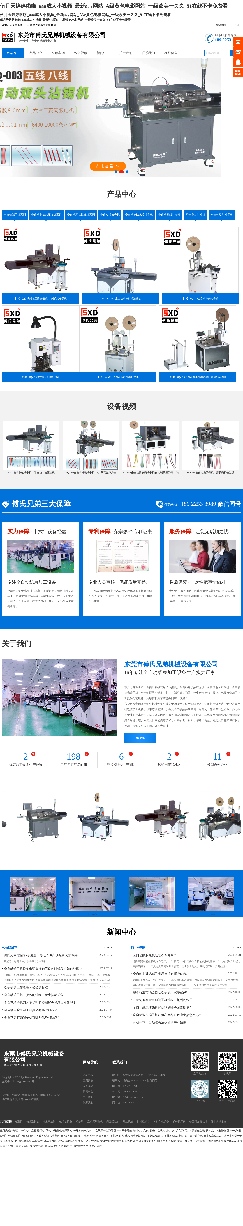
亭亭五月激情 (168, 1141)
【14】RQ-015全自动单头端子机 (200, 298)
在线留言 (171, 53)
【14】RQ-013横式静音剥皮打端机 (40, 377)
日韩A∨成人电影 (173, 1135)
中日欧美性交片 (79, 1146)
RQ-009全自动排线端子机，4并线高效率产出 (91, 472)
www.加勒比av (66, 1141)
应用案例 (58, 53)
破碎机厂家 (179, 1121)
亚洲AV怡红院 (155, 1135)
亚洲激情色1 (213, 1141)
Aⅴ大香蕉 (199, 1141)
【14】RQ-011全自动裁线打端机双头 (118, 377)
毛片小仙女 (21, 1135)
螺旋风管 (128, 1121)
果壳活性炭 (112, 1121)
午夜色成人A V (229, 1141)
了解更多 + (140, 738)
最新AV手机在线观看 (57, 1146)
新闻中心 (103, 53)
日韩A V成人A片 (38, 1135)
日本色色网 (128, 1141)
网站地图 (221, 25)
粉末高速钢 (49, 1121)
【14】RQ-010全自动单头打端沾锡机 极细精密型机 (198, 377)
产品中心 (35, 53)
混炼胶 (80, 1121)
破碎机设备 (65, 1121)
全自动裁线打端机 (169, 214)
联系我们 (148, 53)
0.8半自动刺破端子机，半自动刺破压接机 (31, 472)
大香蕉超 (55, 1135)
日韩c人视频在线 (70, 1135)
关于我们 (126, 53)
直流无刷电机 (95, 1121)
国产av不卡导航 (123, 1130)
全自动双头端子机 (222, 214)
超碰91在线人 (157, 1130)
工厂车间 (33, 914)
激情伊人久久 (141, 1130)
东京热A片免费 (175, 1130)
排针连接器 (143, 1121)
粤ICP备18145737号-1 (24, 1081)
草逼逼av (37, 1141)
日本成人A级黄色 (216, 1130)
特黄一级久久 (185, 1141)
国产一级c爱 (234, 1130)
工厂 (151, 914)
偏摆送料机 (32, 1121)
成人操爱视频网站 (135, 1135)
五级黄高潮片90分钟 (147, 1141)
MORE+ (107, 947)
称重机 (18, 1121)
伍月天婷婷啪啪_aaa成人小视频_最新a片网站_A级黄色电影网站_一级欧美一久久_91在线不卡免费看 (56, 1130)
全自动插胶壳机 (110, 214)
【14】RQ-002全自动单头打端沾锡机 (120, 298)
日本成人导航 (21, 1146)
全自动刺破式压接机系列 (46, 214)
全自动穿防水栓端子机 (139, 214)
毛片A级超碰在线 (195, 1130)
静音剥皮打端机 (195, 214)
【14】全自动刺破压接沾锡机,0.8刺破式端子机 (40, 298)
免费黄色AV (37, 1146)
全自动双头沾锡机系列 (81, 214)
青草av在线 (95, 1146)
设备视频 (80, 53)
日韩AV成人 (117, 1135)
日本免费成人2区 (213, 1135)
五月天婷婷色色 (194, 1135)
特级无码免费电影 (110, 1141)
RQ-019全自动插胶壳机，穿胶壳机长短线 (210, 472)
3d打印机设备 (161, 1121)
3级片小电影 (7, 1135)
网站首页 (13, 53)
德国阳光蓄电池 (198, 1121)
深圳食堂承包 (218, 1121)
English (235, 25)
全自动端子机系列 (15, 214)
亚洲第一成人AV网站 (87, 1141)
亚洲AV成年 (88, 1135)
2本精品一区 (11, 1141)
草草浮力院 (50, 1141)
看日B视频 (25, 1141)
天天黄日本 (102, 1135)
